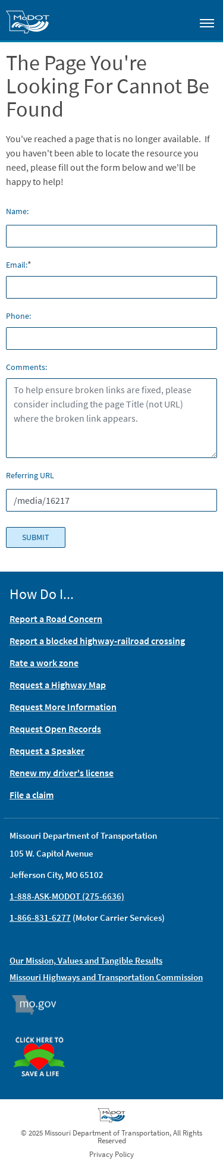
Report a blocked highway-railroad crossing (97, 641)
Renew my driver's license (62, 773)
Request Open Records (55, 729)
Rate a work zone (44, 663)
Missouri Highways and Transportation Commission (106, 977)
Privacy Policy (111, 1154)
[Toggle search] (173, 20)
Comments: (26, 367)
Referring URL (30, 475)
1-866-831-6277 (40, 917)
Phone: (18, 315)
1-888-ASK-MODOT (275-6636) (67, 896)
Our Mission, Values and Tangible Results (86, 960)
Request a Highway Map (58, 685)
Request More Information (63, 707)
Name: (17, 211)
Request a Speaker (47, 751)
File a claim (32, 795)
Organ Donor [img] (44, 1031)
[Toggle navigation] (207, 22)
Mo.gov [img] (40, 1004)
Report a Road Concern (56, 619)
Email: (16, 264)
